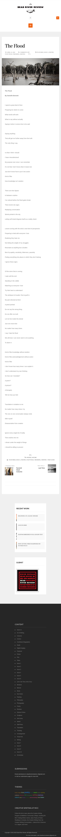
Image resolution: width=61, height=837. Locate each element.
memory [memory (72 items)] (40, 795)
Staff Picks (8, 54)
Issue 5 (19, 675)
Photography (20, 703)
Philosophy (20, 700)
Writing (22, 54)
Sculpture (19, 715)
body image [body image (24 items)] (18, 792)
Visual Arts (20, 736)
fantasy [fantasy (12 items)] (23, 797)
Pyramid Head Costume (19, 470)
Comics (19, 639)
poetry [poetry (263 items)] (27, 792)
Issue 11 (19, 629)
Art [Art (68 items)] (25, 795)
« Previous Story (9, 465)
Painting (19, 697)
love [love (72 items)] (22, 792)
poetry (28, 457)
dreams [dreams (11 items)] (39, 792)
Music (18, 691)
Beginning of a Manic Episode (28, 516)
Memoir (19, 688)
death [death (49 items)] (35, 792)
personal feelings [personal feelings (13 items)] (34, 797)
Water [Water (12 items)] (20, 797)
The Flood (15, 46)
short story (20, 718)
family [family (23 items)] (31, 792)
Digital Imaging (21, 648)
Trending (16, 54)
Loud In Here (22, 525)
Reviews (19, 709)
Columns (19, 636)
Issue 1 (19, 663)
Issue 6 (19, 678)
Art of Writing (20, 633)
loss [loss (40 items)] (39, 797)
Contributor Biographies (23, 642)
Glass (18, 660)
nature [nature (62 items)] (17, 797)
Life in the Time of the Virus (24, 682)
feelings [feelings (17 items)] (27, 797)
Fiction (19, 654)
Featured (40, 52)
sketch (19, 721)
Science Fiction (21, 712)
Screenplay (20, 755)
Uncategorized (21, 733)
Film (18, 657)
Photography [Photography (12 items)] (29, 795)
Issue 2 (19, 666)
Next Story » (41, 465)
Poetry (51, 52)
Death (18, 645)
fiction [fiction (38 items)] (42, 797)
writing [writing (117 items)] (35, 795)
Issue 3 (46, 52)
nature (34, 457)
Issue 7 (19, 743)
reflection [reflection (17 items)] (22, 795)
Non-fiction (20, 694)
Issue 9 (19, 749)
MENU (30, 25)
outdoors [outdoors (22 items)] (17, 795)
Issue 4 (19, 672)
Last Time (41, 468)
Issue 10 (19, 752)
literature (19, 685)
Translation (20, 727)
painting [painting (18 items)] (43, 792)
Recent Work (22, 508)
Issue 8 (19, 746)
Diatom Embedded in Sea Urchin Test (30, 534)
